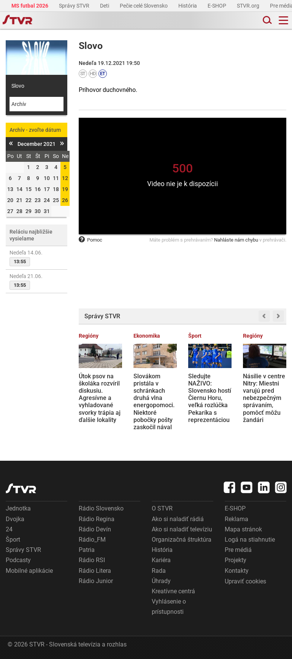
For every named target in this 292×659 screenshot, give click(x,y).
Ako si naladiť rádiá (178, 519)
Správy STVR (74, 6)
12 (65, 178)
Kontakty (237, 570)
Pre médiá (238, 549)
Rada (159, 570)
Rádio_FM (92, 539)
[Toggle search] (266, 20)
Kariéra (161, 560)
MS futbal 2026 (30, 6)
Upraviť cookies (245, 581)
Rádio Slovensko (101, 508)
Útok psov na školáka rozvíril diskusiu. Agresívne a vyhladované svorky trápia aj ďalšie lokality (100, 398)
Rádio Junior (96, 581)
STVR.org (248, 6)
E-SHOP (217, 6)
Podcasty (18, 560)
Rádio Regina (96, 519)
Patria (87, 549)
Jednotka (18, 508)
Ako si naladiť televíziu (182, 529)
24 (9, 529)
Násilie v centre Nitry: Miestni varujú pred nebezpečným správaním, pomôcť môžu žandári (264, 398)
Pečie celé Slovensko (144, 6)
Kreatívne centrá (173, 591)
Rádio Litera (95, 570)
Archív (18, 104)
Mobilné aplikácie (29, 570)
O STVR (162, 508)
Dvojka (15, 519)
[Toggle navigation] (283, 20)
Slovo (17, 86)
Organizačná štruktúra (181, 539)
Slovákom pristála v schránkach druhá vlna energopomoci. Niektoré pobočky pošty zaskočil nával (154, 402)
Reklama (236, 519)
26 (65, 200)
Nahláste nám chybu (236, 240)
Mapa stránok (243, 529)
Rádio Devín (95, 529)
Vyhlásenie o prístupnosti (169, 606)
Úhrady (161, 581)
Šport (13, 539)
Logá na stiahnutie (250, 539)
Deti (105, 6)
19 (65, 189)
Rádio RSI (92, 560)
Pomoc (90, 240)
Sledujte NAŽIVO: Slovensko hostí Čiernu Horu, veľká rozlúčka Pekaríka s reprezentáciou (209, 398)
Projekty (235, 560)
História (188, 6)
